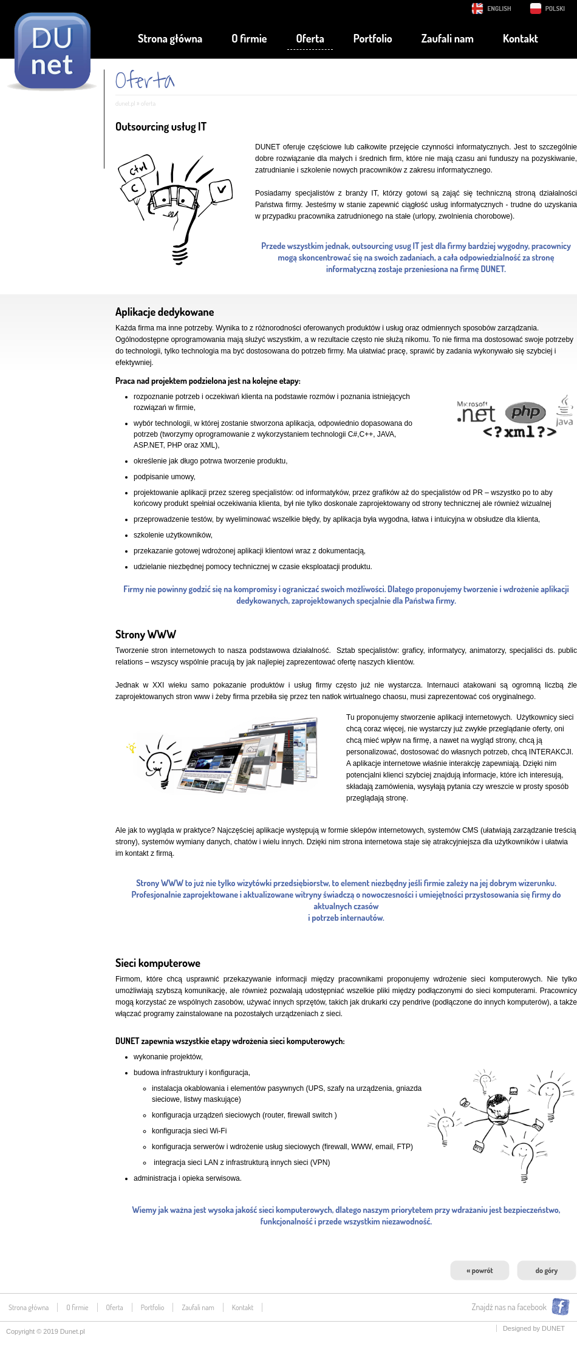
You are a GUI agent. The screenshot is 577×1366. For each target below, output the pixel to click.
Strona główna (170, 38)
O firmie (249, 38)
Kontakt (520, 38)
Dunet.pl (72, 1331)
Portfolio (372, 38)
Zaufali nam (448, 38)
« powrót (479, 1270)
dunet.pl (125, 103)
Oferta (310, 38)
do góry (547, 1270)
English (499, 8)
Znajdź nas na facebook (509, 1307)
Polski (555, 8)
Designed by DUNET (534, 1328)
